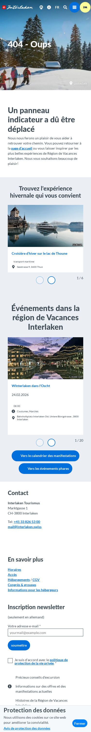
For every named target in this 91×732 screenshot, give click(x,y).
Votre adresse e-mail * (24, 626)
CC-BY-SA (77, 245)
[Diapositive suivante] (51, 280)
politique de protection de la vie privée (41, 661)
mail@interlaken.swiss (24, 527)
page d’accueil (21, 148)
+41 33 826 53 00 (27, 522)
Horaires (14, 569)
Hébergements (19, 580)
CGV (36, 580)
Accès (12, 574)
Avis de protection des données (27, 728)
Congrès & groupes (22, 585)
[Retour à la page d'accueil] (17, 7)
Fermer (79, 723)
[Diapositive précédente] (40, 280)
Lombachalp (78, 83)
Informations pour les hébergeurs (33, 590)
